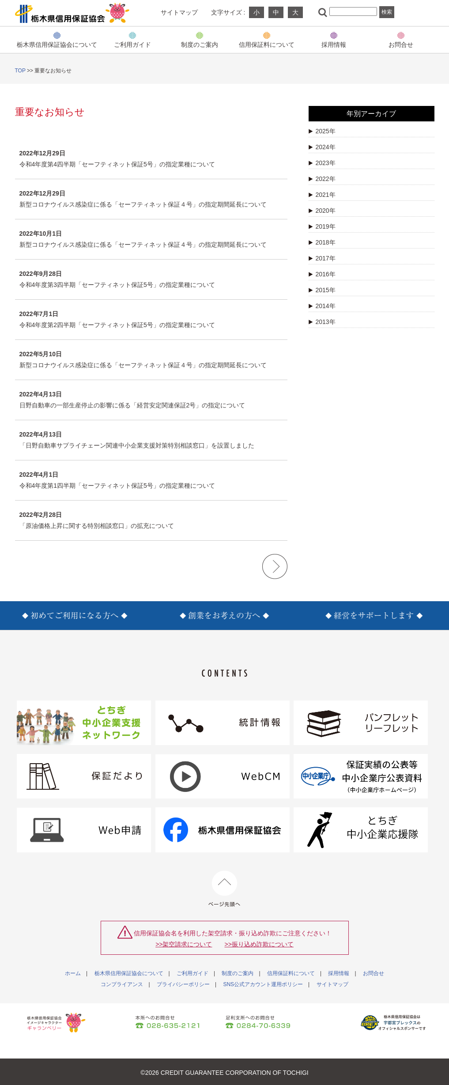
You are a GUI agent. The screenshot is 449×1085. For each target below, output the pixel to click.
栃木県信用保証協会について (57, 44)
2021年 (322, 194)
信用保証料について (266, 44)
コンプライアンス (122, 984)
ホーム (73, 973)
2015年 (322, 290)
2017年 (322, 258)
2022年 (322, 178)
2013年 (322, 321)
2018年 (322, 242)
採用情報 (333, 44)
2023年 (322, 162)
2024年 (322, 147)
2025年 (322, 131)
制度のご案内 (199, 44)
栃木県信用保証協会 (72, 13)
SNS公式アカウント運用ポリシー (263, 984)
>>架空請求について (183, 944)
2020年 (322, 210)
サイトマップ (179, 12)
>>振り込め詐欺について (259, 944)
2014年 (322, 305)
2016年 (322, 274)
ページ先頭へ (224, 889)
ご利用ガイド (132, 44)
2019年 (322, 226)
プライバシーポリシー (183, 984)
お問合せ (401, 44)
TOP (20, 71)
